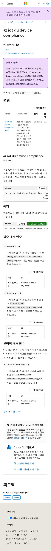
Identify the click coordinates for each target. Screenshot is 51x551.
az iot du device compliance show (19, 53)
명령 (7, 50)
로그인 (46, 3)
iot (17, 22)
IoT (11, 22)
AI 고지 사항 (10, 531)
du (22, 22)
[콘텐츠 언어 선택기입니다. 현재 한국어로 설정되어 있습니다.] (11, 512)
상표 (7, 542)
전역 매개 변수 (11, 411)
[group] (25, 196)
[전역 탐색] (2, 3)
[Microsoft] (25, 3)
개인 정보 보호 (19, 535)
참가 (7, 535)
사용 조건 (34, 539)
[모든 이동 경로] (5, 22)
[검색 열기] (39, 3)
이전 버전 (23, 531)
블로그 (33, 531)
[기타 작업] (45, 22)
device (28, 22)
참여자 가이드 (20, 438)
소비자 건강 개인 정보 (14, 539)
